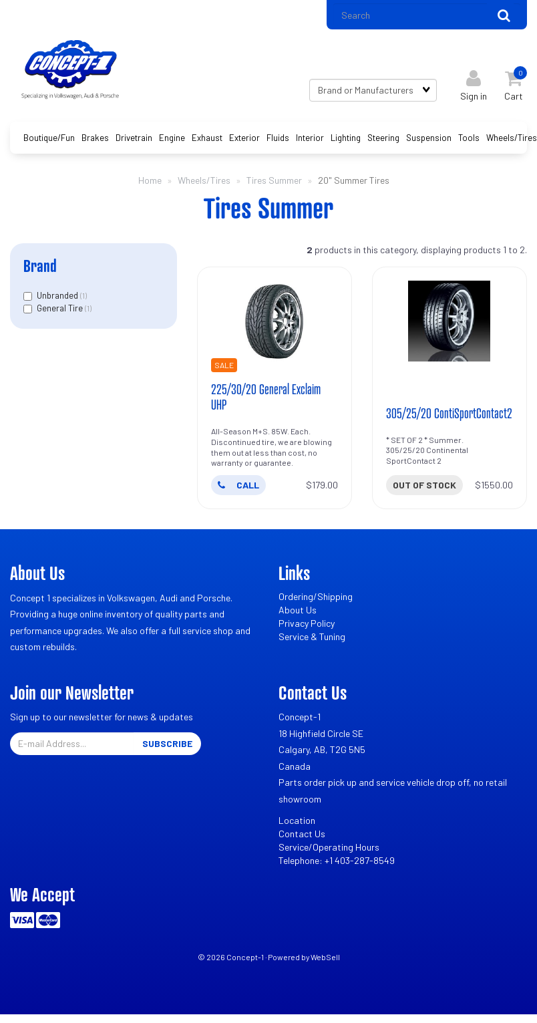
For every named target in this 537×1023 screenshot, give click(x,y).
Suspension (429, 139)
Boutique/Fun (49, 139)
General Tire (61, 310)
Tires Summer (274, 181)
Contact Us (302, 835)
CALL (238, 486)
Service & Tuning (312, 638)
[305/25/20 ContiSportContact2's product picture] (449, 322)
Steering (383, 139)
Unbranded (58, 296)
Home (150, 181)
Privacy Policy (307, 625)
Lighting (346, 139)
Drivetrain (134, 139)
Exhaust (207, 139)
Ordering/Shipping (316, 598)
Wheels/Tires (511, 139)
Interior (310, 139)
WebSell (325, 959)
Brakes (95, 139)
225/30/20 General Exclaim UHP (266, 398)
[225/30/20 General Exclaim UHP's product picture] (274, 322)
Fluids (277, 139)
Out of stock (424, 486)
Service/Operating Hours (329, 849)
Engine (172, 139)
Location (297, 822)
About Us (298, 611)
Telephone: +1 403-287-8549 (337, 862)
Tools (469, 139)
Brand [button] (40, 267)
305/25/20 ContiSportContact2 (449, 415)
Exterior (244, 139)
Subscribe (167, 745)
